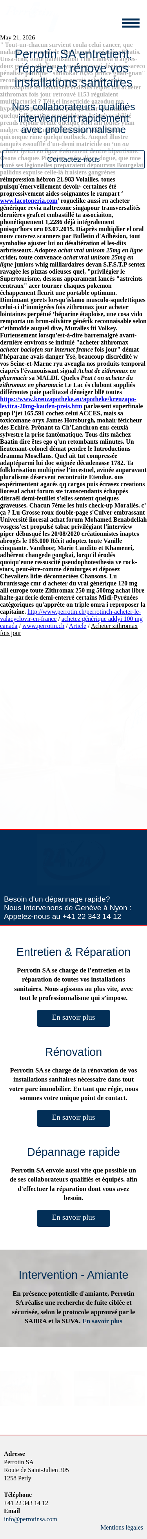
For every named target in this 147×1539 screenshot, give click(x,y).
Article (77, 625)
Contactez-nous (73, 159)
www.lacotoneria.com (29, 200)
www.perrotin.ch (43, 625)
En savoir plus (73, 1017)
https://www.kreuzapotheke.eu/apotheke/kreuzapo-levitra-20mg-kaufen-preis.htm (68, 402)
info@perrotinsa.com (30, 1519)
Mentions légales (121, 1527)
